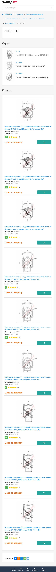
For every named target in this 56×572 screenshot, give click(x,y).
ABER (17, 131)
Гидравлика (19, 14)
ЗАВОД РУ (7, 14)
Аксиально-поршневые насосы (16, 19)
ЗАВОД (9, 2)
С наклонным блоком (37, 19)
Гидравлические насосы (34, 14)
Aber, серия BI (9, 23)
